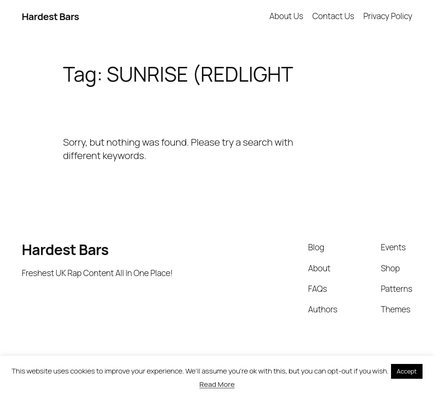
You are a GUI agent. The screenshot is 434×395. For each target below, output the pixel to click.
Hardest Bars (50, 16)
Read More (217, 384)
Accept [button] (407, 371)
